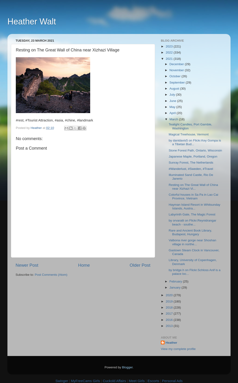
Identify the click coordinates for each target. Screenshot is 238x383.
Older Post (140, 265)
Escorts (153, 381)
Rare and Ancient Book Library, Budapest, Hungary (190, 232)
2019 (170, 301)
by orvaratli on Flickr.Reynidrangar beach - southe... (192, 222)
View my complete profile (178, 349)
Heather (171, 342)
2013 (170, 326)
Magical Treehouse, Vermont (189, 134)
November (177, 70)
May (172, 107)
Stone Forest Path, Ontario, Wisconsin (195, 150)
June (173, 101)
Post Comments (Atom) (51, 274)
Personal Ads (172, 381)
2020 (170, 295)
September (177, 82)
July (172, 94)
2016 (170, 320)
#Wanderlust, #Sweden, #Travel (191, 169)
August (174, 88)
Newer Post (27, 265)
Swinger (62, 381)
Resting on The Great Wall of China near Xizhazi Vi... (193, 186)
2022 (170, 52)
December (177, 64)
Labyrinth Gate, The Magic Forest (192, 214)
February (176, 281)
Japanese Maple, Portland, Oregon (193, 156)
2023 (170, 46)
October (175, 76)
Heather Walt (31, 21)
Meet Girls (137, 381)
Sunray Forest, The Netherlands (191, 162)
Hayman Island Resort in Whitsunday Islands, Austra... (194, 206)
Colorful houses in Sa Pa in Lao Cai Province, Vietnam (193, 196)
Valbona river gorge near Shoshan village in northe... (192, 242)
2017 (170, 313)
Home (84, 265)
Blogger (127, 367)
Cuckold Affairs (114, 381)
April (173, 113)
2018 (170, 307)
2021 (170, 58)
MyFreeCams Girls (85, 381)
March (174, 119)
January (175, 287)
